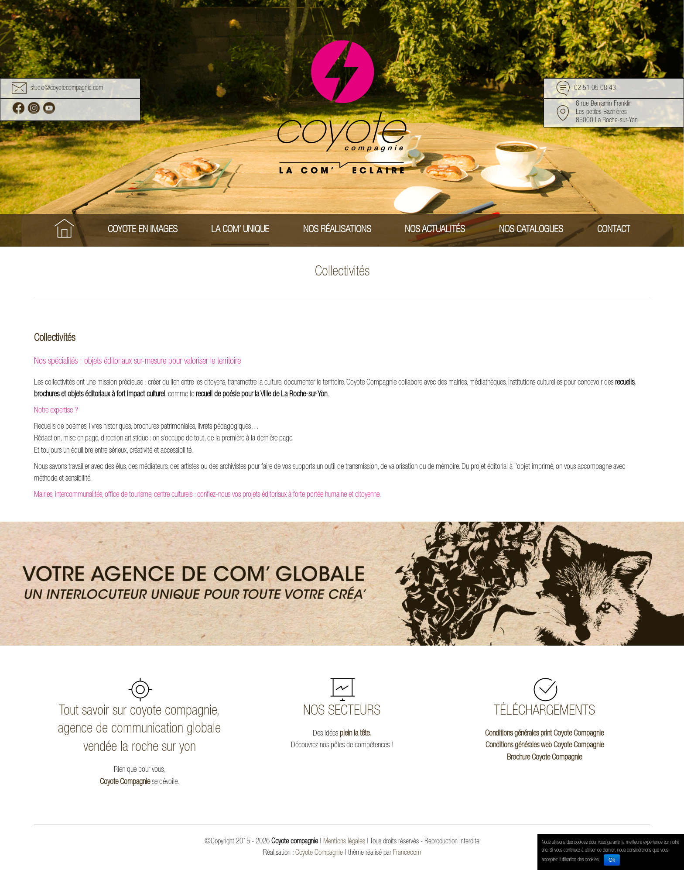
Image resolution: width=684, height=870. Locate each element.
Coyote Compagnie (125, 782)
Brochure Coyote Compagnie (544, 758)
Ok (612, 860)
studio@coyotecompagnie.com (67, 89)
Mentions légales (344, 842)
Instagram (33, 108)
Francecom (407, 853)
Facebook (18, 108)
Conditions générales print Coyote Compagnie (544, 734)
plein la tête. (355, 734)
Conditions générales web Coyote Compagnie (545, 746)
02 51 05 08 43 (595, 89)
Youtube (49, 108)
